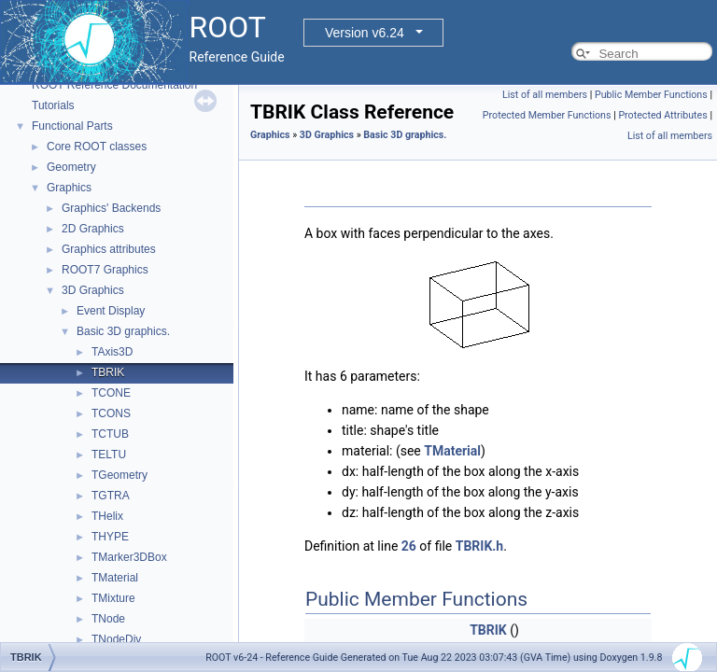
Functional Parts (72, 126)
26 (408, 546)
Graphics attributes (109, 249)
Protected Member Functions (547, 115)
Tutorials (53, 105)
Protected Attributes (662, 115)
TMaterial (114, 577)
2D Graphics (93, 228)
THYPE (110, 536)
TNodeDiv (116, 639)
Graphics (69, 187)
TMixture (113, 598)
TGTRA (110, 495)
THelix (107, 516)
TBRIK (107, 372)
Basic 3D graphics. (123, 331)
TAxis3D (112, 351)
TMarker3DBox (129, 557)
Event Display (111, 310)
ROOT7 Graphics (105, 269)
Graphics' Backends (111, 208)
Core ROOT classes (97, 146)
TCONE (111, 392)
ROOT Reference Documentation (114, 84)
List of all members (544, 95)
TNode (108, 618)
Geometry (71, 167)
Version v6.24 (364, 32)
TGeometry (119, 475)
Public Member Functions (651, 95)
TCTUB (110, 434)
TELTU (108, 454)
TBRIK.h (479, 546)
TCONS (111, 413)
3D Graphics (93, 290)
